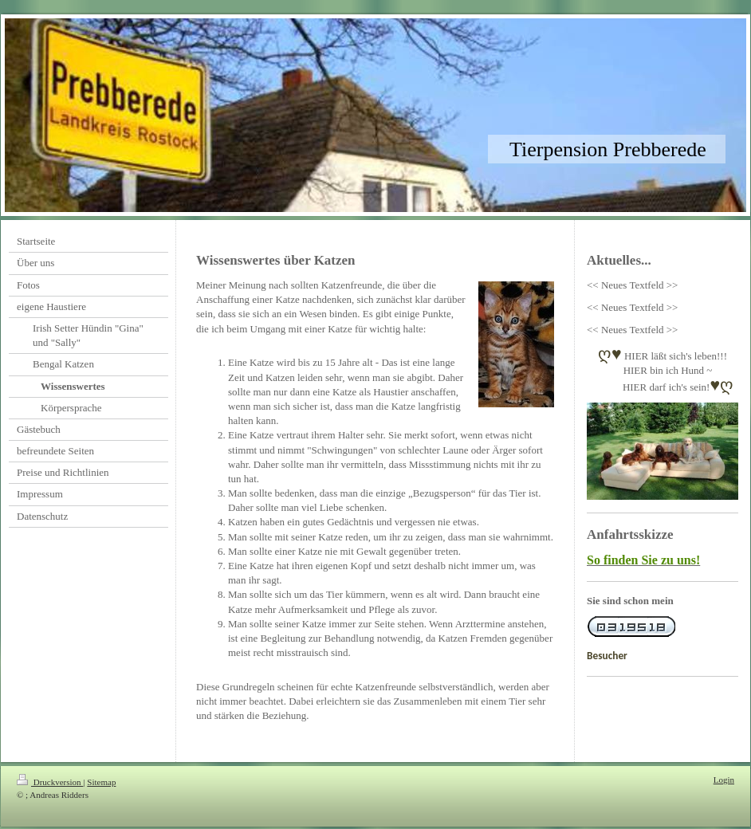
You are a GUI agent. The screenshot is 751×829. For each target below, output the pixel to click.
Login (724, 779)
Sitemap (101, 782)
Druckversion (50, 782)
